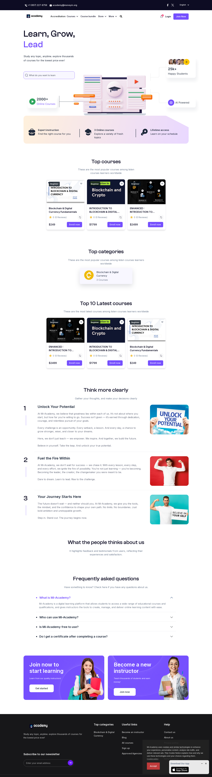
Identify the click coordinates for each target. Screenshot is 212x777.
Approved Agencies (132, 744)
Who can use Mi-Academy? (58, 658)
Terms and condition (174, 738)
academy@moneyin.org (63, 5)
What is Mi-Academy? (55, 638)
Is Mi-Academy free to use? (59, 667)
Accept (153, 766)
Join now (181, 16)
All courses (127, 733)
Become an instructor (133, 722)
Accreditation (58, 16)
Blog (124, 728)
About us (168, 728)
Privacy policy (171, 733)
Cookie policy (152, 759)
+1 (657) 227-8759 (36, 5)
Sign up (126, 738)
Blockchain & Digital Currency (104, 724)
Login (168, 16)
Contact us (169, 722)
